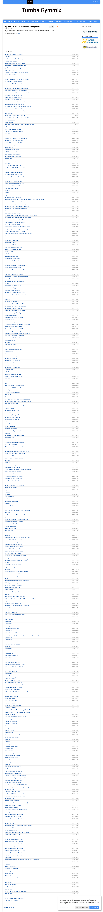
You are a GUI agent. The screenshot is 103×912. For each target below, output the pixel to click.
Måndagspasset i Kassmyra (11, 403)
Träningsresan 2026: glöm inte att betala (14, 54)
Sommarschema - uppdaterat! (12, 145)
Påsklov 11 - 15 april (9, 508)
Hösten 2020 (8, 739)
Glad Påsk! (7, 56)
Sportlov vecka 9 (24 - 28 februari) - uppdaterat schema (17, 167)
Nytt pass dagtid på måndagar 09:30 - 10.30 (15, 850)
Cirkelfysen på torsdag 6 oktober (12, 467)
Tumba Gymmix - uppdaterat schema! (13, 181)
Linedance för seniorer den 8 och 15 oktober (15, 328)
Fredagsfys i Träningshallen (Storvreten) (14, 814)
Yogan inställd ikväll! (9, 70)
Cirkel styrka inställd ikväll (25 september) (14, 335)
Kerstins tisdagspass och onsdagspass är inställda (17, 331)
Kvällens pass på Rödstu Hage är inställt (14, 666)
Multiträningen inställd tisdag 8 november (14, 446)
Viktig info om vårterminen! (11, 671)
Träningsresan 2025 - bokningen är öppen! (14, 201)
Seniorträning (8, 857)
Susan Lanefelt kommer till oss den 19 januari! (15, 796)
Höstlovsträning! (8, 210)
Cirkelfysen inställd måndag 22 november (14, 576)
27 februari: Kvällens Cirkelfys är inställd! (14, 165)
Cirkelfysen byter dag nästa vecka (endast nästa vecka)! (18, 106)
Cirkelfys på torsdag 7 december (12, 290)
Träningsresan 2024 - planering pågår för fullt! (15, 306)
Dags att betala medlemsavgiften (12, 662)
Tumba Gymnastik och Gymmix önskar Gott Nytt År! (16, 560)
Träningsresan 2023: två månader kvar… (14, 387)
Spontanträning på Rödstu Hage (12, 689)
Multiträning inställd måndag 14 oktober (14, 839)
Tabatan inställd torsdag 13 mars (12, 161)
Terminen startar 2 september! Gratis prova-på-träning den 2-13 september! (22, 859)
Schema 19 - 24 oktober (10, 703)
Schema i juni (8, 744)
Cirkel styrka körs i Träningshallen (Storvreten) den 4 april (18, 510)
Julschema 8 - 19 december (11, 297)
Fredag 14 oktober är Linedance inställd (14, 458)
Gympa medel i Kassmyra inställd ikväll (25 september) (17, 333)
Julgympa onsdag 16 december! (12, 680)
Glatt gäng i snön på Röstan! (11, 655)
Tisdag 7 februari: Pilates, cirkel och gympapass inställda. (18, 401)
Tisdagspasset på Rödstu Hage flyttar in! (14, 104)
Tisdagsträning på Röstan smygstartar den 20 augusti (17, 229)
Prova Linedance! (9, 113)
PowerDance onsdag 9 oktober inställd (14, 846)
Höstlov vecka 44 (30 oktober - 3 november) (15, 310)
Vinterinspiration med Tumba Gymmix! (13, 81)
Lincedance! (7, 535)
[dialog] (79, 903)
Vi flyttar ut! (7, 764)
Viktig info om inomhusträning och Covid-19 (15, 614)
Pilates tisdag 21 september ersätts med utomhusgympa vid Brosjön (21, 598)
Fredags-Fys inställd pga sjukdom (13, 288)
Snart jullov (7, 299)
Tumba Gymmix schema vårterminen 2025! (14, 183)
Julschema (7, 433)
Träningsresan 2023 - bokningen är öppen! (14, 435)
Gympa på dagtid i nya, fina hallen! (13, 816)
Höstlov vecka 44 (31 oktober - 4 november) (15, 453)
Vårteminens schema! (10, 77)
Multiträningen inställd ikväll (11, 240)
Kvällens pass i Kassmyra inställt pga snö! (14, 442)
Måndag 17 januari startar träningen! (13, 553)
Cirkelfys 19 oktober (9, 319)
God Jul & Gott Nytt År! (10, 426)
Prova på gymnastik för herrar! (12, 390)
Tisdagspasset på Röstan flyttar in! (13, 213)
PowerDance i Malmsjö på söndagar (13, 313)
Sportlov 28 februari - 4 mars (11, 517)
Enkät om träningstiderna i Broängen (13, 682)
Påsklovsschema (9, 147)
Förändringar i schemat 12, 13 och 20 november (16, 90)
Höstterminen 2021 (9, 619)
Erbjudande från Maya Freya (11, 256)
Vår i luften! (7, 651)
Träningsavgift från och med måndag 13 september (17, 605)
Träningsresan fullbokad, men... (12, 410)
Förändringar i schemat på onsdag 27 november (16, 809)
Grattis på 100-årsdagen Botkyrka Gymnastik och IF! (17, 138)
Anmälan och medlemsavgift (11, 340)
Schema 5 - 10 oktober (10, 714)
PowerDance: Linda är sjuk (11, 315)
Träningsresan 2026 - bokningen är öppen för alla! (16, 88)
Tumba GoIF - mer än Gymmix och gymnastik (15, 465)
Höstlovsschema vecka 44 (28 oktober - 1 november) (17, 832)
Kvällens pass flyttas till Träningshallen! (14, 108)
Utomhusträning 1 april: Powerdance (13, 768)
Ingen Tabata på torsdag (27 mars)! (13, 154)
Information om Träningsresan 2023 (13, 374)
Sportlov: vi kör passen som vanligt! (13, 68)
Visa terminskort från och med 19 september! (15, 474)
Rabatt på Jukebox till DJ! (11, 61)
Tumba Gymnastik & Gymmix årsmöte (13, 267)
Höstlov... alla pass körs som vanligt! (13, 97)
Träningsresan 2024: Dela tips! (12, 260)
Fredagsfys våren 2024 (10, 263)
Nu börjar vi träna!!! (9, 732)
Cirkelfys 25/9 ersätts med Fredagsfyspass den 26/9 (17, 117)
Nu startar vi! (8, 483)
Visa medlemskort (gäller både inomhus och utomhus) (17, 712)
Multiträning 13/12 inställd (11, 428)
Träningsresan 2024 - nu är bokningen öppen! (15, 294)
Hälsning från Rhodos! (10, 365)
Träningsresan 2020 (9, 789)
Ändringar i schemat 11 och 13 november (14, 821)
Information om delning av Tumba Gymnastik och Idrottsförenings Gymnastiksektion (24, 199)
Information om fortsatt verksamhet (13, 773)
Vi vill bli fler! (8, 462)
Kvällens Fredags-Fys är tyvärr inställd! (13, 356)
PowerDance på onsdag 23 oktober (13, 834)
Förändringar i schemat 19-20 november (14, 812)
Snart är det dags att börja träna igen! (13, 349)
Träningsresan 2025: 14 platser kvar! (13, 197)
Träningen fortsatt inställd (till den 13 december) (16, 685)
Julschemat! (7, 569)
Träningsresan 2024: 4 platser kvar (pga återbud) (16, 269)
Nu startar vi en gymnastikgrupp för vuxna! (14, 376)
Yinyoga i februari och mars (11, 74)
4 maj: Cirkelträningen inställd (11, 753)
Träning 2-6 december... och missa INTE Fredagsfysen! (17, 803)
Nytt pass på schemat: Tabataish (12, 755)
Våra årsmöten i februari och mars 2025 (14, 172)
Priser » (19, 33)
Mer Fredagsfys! (8, 158)
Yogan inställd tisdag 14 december (13, 564)
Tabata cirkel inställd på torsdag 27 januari (14, 539)
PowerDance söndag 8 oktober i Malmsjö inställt (16, 322)
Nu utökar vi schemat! (10, 730)
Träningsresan (8, 861)
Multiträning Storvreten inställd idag (13, 705)
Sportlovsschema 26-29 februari (12, 258)
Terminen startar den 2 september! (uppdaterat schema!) (18, 226)
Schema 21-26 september (11, 721)
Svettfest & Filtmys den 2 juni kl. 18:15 (13, 142)
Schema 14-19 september (11, 723)
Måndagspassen (9, 530)
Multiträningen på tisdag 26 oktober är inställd (15, 592)
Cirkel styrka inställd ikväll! (11, 272)
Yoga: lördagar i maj (9, 759)
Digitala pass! (8, 657)
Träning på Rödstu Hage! (10, 505)
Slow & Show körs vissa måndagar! (13, 99)
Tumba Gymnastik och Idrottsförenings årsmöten (16, 406)
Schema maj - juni (9, 369)
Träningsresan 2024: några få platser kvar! (14, 281)
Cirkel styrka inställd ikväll (11, 444)
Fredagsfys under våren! (10, 179)
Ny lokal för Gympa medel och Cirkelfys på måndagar (17, 787)
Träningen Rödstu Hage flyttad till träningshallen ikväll (17, 710)
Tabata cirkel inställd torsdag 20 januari (14, 548)
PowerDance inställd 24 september (13, 337)
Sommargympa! (8, 623)
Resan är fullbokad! (9, 408)
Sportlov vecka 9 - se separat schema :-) (14, 886)
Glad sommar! (8, 235)
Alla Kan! (7, 347)
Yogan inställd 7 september (11, 607)
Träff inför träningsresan (10, 866)
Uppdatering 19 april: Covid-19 (12, 762)
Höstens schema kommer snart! (12, 734)
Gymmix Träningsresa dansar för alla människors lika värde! (18, 233)
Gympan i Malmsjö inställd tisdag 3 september (15, 222)
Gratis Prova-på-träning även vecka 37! (13, 478)
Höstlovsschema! (9, 589)
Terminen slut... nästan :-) (10, 242)
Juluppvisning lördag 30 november (13, 805)
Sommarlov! (7, 136)
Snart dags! (7, 133)
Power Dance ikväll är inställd (11, 696)
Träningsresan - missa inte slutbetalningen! (15, 381)
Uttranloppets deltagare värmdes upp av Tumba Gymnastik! (18, 610)
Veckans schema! (9, 725)
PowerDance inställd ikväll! (11, 523)
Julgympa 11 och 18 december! (12, 800)
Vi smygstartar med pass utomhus (13, 129)
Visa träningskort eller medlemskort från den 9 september (18, 220)
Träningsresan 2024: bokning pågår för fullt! (15, 292)
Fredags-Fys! (8, 394)
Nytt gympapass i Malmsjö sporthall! (13, 544)
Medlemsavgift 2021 (9, 669)
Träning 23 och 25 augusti (11, 487)
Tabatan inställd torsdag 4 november (13, 585)
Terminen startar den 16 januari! (12, 419)
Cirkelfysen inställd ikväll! (10, 244)
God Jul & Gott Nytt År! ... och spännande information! (17, 79)
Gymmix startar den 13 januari (11, 188)
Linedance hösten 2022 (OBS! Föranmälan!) (15, 485)
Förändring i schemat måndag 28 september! (15, 716)
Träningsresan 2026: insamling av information (15, 65)
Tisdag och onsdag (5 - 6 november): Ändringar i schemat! (18, 825)
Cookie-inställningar (9, 907)
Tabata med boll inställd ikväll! (12, 301)
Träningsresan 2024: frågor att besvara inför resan (16, 276)
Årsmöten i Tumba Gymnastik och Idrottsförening (16, 72)
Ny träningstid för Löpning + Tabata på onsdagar (16, 891)
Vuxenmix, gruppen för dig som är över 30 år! (15, 231)
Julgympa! (7, 86)
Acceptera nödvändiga (82, 907)
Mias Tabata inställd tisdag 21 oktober (14, 95)
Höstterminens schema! (10, 344)
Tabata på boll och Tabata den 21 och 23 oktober (16, 102)
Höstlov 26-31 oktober (10, 698)
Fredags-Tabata (8, 875)
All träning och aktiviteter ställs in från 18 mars (15, 775)
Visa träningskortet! (9, 122)
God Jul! (7, 192)
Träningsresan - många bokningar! (13, 430)
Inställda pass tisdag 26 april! (11, 501)
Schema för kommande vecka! (12, 628)
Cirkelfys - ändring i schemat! (11, 362)
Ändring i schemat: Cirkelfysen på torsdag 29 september (18, 469)
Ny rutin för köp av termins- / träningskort (22, 26)
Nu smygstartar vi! (9, 558)
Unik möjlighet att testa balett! (12, 149)
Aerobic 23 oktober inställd (11, 830)
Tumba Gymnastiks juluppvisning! (12, 440)
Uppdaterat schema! (9, 750)
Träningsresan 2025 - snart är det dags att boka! (16, 208)
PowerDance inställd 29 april (11, 757)
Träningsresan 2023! (9, 437)
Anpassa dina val (64, 907)
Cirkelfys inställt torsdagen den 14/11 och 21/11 (16, 204)
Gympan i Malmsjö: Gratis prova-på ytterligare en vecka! (17, 537)
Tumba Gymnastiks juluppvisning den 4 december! (16, 571)
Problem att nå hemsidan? (11, 127)
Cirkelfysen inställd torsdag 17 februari (14, 521)
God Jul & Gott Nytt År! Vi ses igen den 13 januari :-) (16, 793)
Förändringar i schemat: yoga (11, 582)
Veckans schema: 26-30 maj (11, 746)
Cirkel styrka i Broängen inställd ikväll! (13, 247)
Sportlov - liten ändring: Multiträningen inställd (15, 514)
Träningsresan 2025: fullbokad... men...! (14, 170)
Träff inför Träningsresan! (11, 151)
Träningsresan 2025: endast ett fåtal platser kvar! (16, 185)
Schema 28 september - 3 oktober (13, 719)
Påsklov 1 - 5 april (9, 251)
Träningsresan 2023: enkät (11, 358)
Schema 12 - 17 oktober (10, 707)
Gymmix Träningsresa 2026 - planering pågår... (15, 111)
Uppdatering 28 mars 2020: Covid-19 (13, 771)
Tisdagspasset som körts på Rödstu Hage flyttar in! (17, 451)
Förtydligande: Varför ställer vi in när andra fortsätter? (17, 691)
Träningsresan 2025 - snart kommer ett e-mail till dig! (17, 206)
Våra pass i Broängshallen (11, 612)
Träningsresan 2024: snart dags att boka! (14, 303)
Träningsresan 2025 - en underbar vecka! (14, 140)
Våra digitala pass (9, 653)
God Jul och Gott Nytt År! (10, 678)
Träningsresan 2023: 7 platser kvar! (13, 417)
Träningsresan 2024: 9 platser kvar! (13, 285)
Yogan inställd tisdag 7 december (12, 567)
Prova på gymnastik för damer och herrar (14, 385)
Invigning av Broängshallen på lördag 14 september (17, 855)
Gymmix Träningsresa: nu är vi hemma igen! (15, 238)
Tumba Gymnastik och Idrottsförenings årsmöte (16, 265)
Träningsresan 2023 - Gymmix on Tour (13, 360)
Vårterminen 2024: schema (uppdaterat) (14, 274)
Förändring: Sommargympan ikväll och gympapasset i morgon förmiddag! (22, 635)
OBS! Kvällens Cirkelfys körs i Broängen (14, 546)
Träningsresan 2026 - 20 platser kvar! (13, 83)
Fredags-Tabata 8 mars (10, 884)
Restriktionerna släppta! (10, 526)
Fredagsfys (7, 342)
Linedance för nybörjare (10, 528)
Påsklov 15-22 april (9, 873)
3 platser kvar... (8, 412)
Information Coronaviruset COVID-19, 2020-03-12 (16, 784)
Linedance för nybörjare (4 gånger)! (13, 471)
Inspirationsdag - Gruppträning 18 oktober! (15, 115)
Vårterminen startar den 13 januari (12, 791)
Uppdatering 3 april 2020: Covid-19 (13, 766)
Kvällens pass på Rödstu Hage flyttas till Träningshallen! (18, 324)
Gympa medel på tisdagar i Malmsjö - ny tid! (15, 317)
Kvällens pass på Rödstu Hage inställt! (14, 476)
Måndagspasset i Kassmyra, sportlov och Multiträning (17, 399)
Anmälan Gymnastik (10, 2)
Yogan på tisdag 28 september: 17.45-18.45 (15, 596)
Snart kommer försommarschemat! (13, 499)
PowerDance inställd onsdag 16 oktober (14, 841)
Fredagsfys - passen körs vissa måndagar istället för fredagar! (19, 124)
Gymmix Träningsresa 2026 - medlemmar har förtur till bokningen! (20, 92)
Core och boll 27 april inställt (11, 868)
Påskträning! (8, 646)
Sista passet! (8, 494)
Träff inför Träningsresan (10, 254)
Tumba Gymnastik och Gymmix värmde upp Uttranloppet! (18, 480)
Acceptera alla (94, 907)
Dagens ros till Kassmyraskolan (12, 601)
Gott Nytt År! (7, 190)
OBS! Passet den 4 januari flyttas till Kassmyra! (15, 555)
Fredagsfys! (7, 460)
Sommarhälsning (9, 351)
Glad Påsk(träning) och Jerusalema (13, 644)
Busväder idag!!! (8, 648)
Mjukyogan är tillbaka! (10, 120)
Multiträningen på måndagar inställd (13, 782)
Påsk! (6, 383)
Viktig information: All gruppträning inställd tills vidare (17, 778)
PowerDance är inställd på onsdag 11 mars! (15, 63)
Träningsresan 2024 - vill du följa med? (14, 308)
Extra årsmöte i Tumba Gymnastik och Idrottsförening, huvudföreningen (21, 215)
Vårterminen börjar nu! (10, 896)
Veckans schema (9, 748)
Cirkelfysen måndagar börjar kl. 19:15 (13, 780)
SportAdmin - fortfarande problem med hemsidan (16, 176)
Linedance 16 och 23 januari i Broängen (14, 551)
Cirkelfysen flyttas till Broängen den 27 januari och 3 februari (19, 542)
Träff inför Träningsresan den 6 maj (13, 249)
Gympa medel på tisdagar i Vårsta (13, 415)
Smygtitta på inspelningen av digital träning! (15, 664)
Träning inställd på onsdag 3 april (12, 877)
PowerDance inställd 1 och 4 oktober (13, 326)
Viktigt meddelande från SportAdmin (13, 174)
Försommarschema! (9, 496)
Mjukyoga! (7, 163)
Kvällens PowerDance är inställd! (12, 392)
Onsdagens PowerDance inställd (12, 449)
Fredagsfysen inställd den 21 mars (13, 156)
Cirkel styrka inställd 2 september (12, 224)
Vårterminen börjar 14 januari (11, 900)
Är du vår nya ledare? (9, 421)
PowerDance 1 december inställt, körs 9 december (16, 573)
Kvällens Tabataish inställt (11, 632)
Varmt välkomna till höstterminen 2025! (14, 131)
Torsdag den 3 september (11, 728)
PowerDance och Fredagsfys (11, 807)
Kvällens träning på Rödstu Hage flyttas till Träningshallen (18, 217)
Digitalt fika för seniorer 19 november (13, 687)
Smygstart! (7, 489)
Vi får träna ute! (8, 673)
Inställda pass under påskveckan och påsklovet (16, 58)
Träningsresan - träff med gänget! (12, 367)
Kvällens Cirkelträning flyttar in (12, 700)
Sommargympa (8, 630)
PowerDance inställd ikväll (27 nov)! (13, 587)
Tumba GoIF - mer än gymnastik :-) (13, 603)
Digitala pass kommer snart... (11, 660)
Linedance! (7, 396)
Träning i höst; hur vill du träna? (12, 737)
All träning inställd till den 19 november (14, 694)
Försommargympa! (9, 871)
